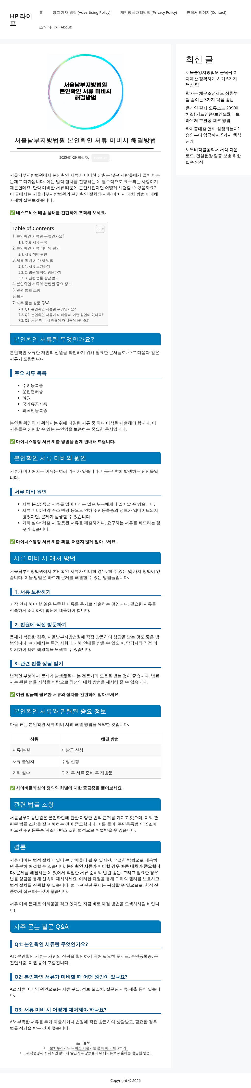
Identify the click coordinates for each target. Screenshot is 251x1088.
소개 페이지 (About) (55, 27)
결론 (20, 296)
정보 (86, 1042)
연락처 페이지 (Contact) (206, 12)
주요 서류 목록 (36, 242)
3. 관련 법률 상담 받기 (42, 277)
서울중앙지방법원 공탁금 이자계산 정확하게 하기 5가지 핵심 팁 (212, 78)
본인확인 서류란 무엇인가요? (40, 236)
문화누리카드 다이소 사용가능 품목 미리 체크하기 (88, 1048)
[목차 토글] (97, 229)
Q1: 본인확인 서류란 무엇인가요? (50, 309)
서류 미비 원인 (36, 254)
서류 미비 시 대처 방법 (34, 260)
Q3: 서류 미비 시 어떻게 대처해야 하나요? (56, 320)
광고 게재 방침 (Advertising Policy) (81, 12)
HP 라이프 (21, 19)
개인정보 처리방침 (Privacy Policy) (148, 12)
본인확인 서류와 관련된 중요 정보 (44, 283)
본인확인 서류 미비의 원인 (38, 248)
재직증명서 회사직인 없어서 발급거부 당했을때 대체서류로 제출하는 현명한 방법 (88, 1052)
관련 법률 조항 (28, 290)
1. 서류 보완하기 (37, 266)
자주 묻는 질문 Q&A (33, 302)
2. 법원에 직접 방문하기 (43, 272)
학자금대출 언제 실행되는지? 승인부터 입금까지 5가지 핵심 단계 (213, 135)
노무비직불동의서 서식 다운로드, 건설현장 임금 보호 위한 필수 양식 (213, 156)
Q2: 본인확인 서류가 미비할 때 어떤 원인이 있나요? (64, 314)
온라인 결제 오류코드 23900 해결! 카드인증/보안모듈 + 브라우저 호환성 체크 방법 (213, 114)
